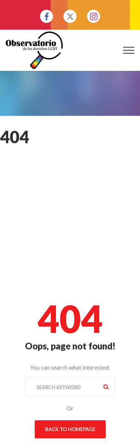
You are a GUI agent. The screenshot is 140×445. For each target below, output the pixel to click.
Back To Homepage (70, 429)
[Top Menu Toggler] (129, 50)
